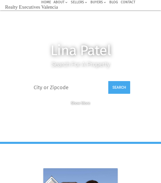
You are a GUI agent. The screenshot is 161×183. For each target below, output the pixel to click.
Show (75, 103)
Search (119, 87)
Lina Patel (80, 50)
